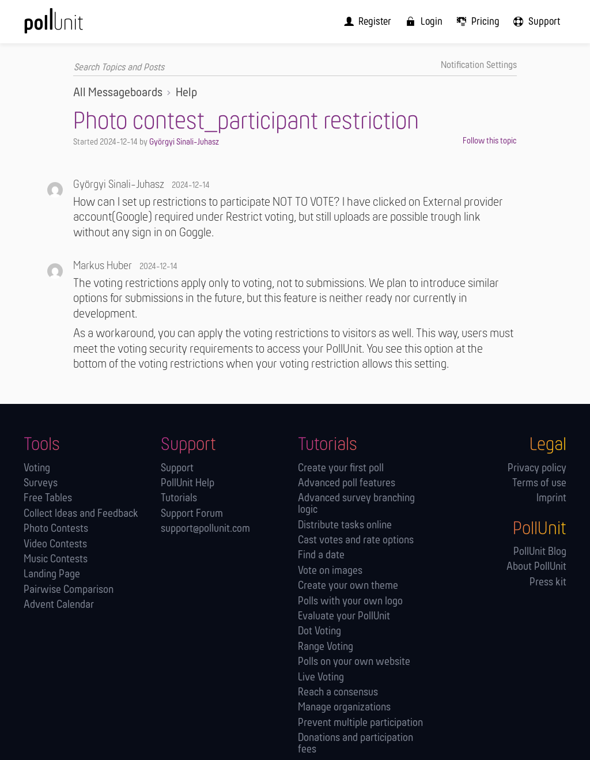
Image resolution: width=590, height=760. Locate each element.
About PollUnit (536, 567)
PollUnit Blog (539, 551)
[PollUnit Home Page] (71, 25)
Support (177, 468)
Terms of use (539, 483)
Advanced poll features (346, 483)
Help (186, 93)
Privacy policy (537, 468)
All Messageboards (117, 93)
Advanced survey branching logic (356, 504)
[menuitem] (373, 21)
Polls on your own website (354, 662)
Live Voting (321, 677)
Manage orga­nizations (344, 707)
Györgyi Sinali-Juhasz (184, 141)
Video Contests (55, 544)
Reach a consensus (338, 692)
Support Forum (192, 513)
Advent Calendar (59, 605)
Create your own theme (348, 586)
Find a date (321, 555)
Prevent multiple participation (360, 722)
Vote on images (330, 570)
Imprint (551, 498)
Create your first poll (341, 468)
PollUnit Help (187, 483)
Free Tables (48, 498)
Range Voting (325, 646)
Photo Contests (56, 529)
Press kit (548, 582)
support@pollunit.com (205, 529)
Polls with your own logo (350, 601)
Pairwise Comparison (69, 589)
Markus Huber (102, 266)
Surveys (41, 483)
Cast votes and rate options (356, 540)
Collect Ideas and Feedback (81, 513)
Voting (37, 468)
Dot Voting (319, 631)
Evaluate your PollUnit (344, 616)
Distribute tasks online (345, 525)
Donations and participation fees (355, 743)
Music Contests (56, 559)
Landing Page (52, 574)
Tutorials (179, 498)
